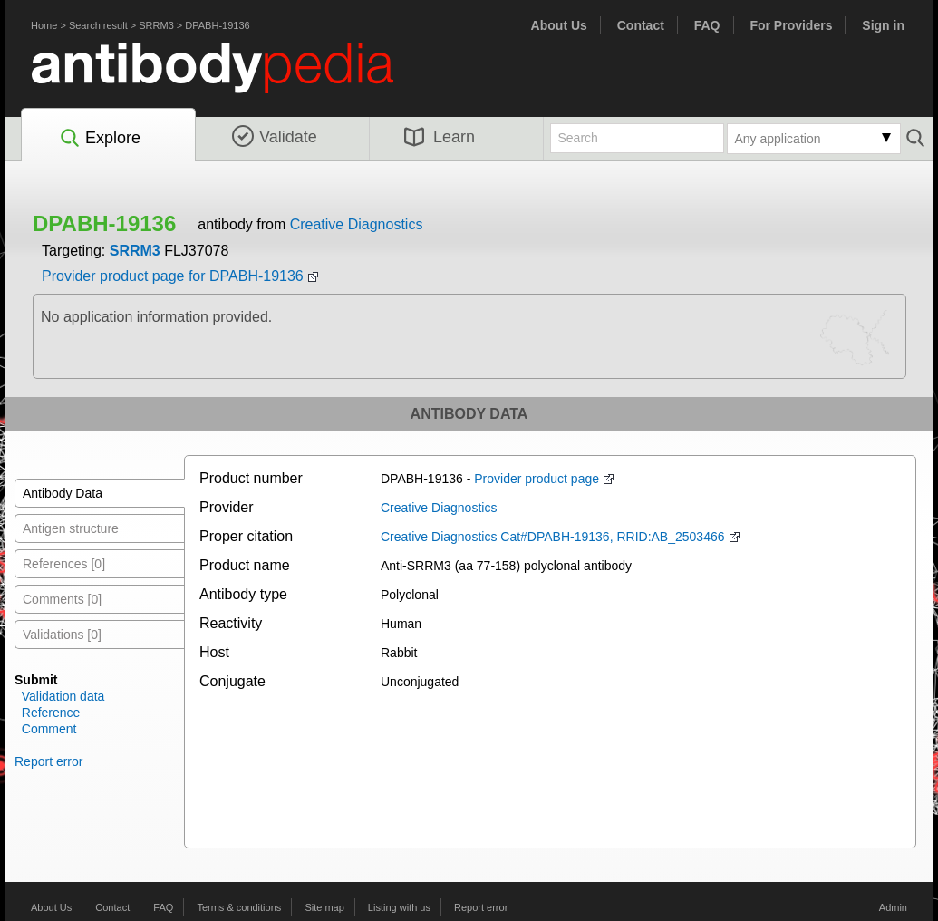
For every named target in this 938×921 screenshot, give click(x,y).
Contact (640, 25)
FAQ (707, 25)
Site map (324, 907)
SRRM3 (156, 25)
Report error (48, 761)
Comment (49, 729)
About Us (559, 25)
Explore (99, 139)
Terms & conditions (239, 907)
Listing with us (399, 907)
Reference (51, 712)
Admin (893, 907)
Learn (439, 137)
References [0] (64, 564)
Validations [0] (62, 634)
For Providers (790, 25)
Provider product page (536, 478)
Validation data (63, 696)
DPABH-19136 (217, 25)
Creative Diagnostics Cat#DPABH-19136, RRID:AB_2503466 (553, 536)
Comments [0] (62, 599)
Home (44, 25)
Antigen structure (71, 528)
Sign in (883, 25)
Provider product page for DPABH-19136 (173, 276)
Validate (274, 137)
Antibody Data (62, 493)
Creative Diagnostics (356, 224)
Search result (98, 25)
